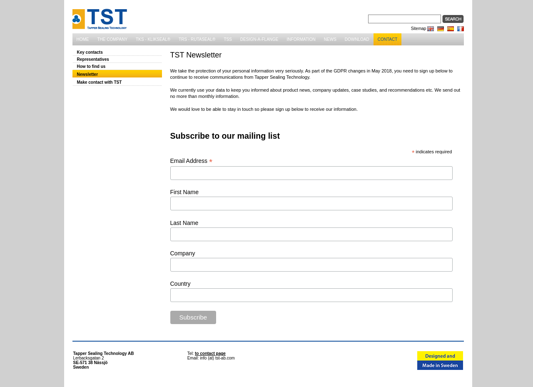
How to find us (91, 66)
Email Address (191, 161)
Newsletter (87, 74)
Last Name (184, 223)
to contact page (210, 353)
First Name (184, 192)
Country (180, 283)
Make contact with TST (99, 82)
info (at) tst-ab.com (217, 358)
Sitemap (418, 28)
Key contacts (90, 52)
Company (182, 253)
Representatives (93, 59)
